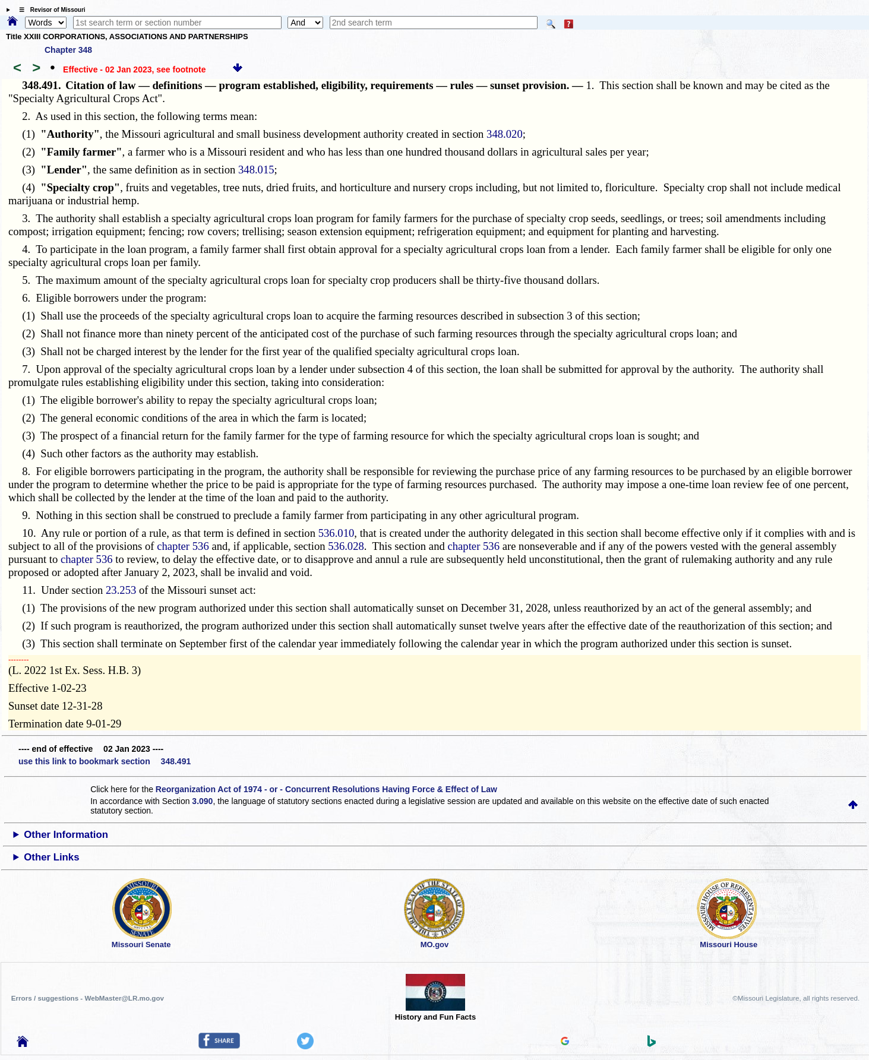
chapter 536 (183, 546)
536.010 (336, 533)
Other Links (51, 857)
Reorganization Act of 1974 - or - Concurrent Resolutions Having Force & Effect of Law (326, 789)
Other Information (66, 834)
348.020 (504, 134)
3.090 (202, 801)
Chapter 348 (68, 50)
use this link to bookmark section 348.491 (104, 761)
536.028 (346, 546)
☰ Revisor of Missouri (49, 10)
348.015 (256, 169)
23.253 (121, 590)
